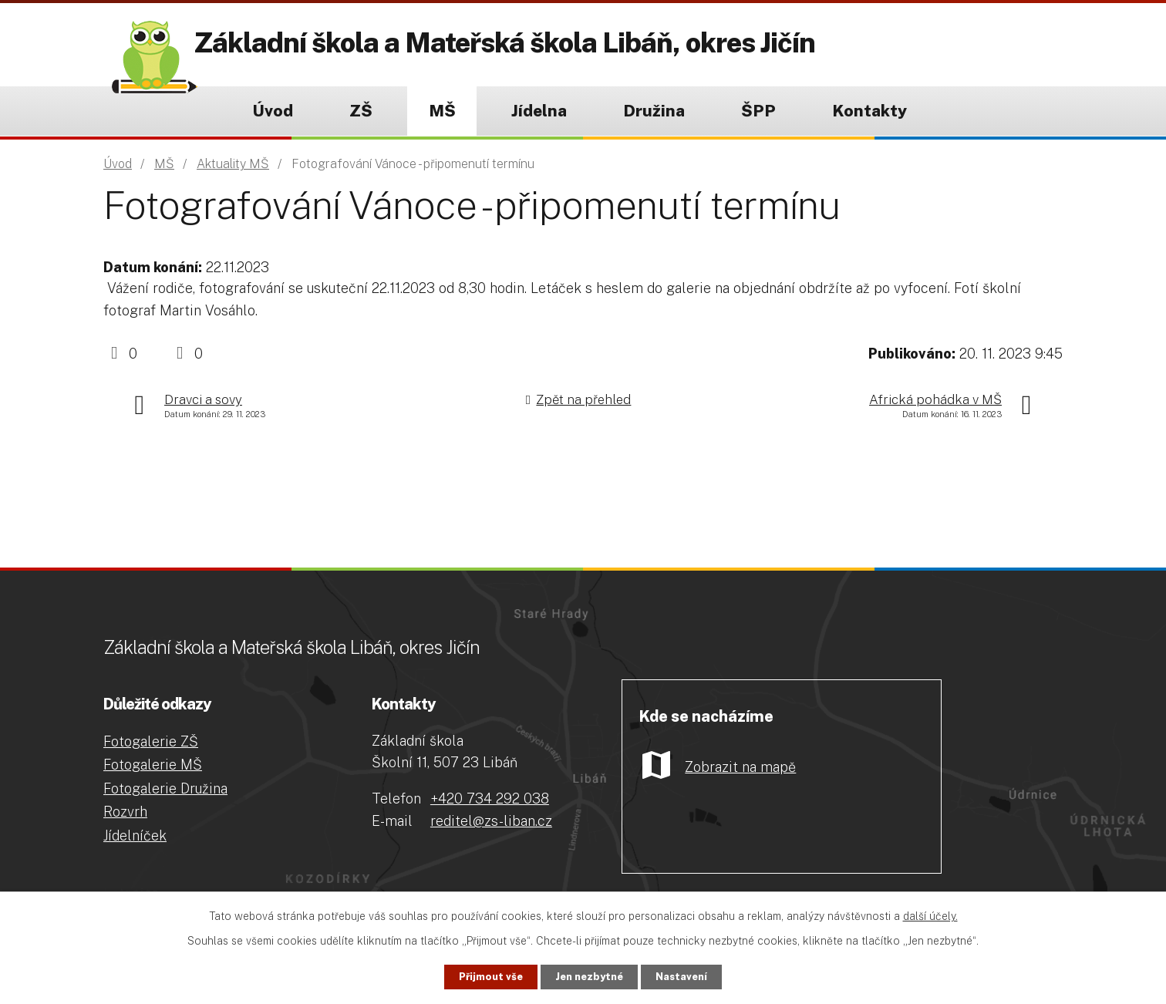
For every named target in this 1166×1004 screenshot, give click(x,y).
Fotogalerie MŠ (152, 764)
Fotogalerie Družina (165, 788)
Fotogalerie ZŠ (150, 741)
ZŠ (360, 110)
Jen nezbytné (589, 975)
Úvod (272, 110)
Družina (654, 110)
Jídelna (539, 110)
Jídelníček (135, 835)
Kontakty (869, 110)
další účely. (930, 914)
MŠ (442, 110)
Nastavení (700, 975)
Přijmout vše (472, 975)
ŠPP (758, 110)
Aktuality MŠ (233, 164)
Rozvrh (125, 812)
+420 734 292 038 (489, 798)
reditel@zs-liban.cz (491, 821)
